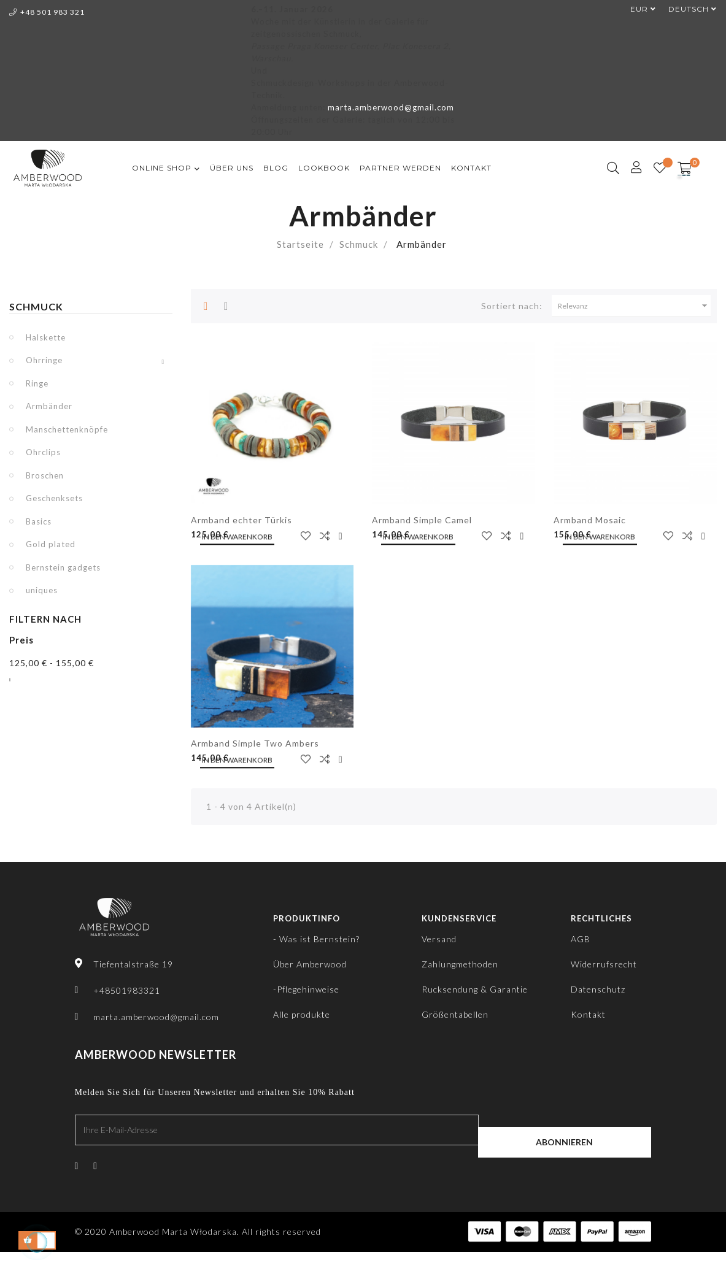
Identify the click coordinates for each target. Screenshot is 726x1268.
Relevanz (634, 306)
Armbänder (49, 406)
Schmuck (36, 306)
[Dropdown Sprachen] (686, 9)
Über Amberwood (310, 964)
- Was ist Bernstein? (316, 939)
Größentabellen (455, 1014)
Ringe (37, 383)
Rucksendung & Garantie (475, 989)
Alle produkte (301, 1014)
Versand (439, 939)
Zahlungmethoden (460, 964)
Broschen (45, 475)
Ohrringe (44, 360)
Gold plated (50, 544)
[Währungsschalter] (637, 9)
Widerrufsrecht (604, 964)
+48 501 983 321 (47, 12)
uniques (42, 590)
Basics (39, 521)
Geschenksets (54, 498)
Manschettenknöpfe (67, 429)
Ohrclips (43, 452)
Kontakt (588, 1014)
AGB (580, 939)
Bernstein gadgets (63, 567)
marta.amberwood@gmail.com (391, 107)
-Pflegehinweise (306, 989)
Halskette (46, 337)
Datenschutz (598, 989)
